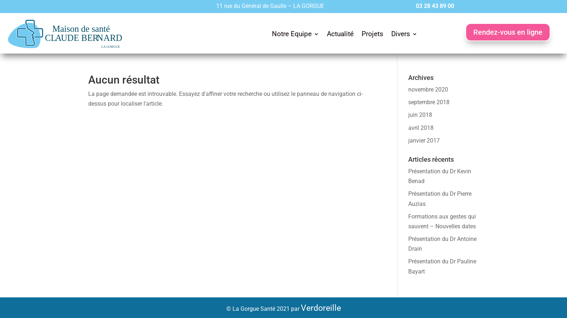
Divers (400, 34)
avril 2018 (421, 127)
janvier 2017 (424, 140)
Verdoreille (321, 308)
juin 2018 (420, 114)
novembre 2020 (428, 89)
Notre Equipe (292, 34)
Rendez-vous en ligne (507, 32)
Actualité (340, 34)
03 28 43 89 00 (435, 6)
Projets (372, 34)
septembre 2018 (428, 102)
